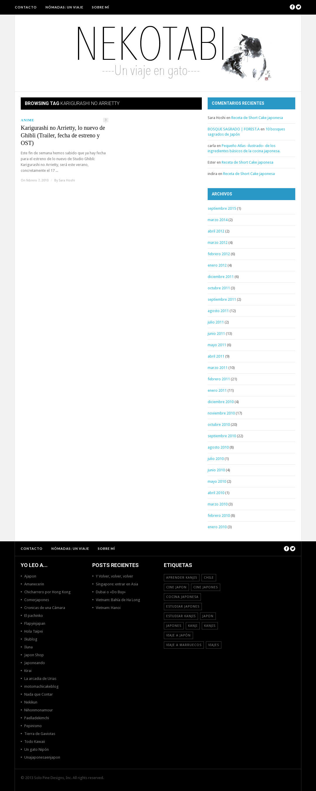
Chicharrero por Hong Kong (47, 592)
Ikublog (30, 639)
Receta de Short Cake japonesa (257, 118)
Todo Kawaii (34, 741)
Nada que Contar (38, 694)
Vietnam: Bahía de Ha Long (118, 600)
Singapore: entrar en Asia (117, 584)
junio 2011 (216, 333)
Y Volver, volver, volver (114, 576)
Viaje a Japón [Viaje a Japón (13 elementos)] (178, 635)
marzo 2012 (218, 242)
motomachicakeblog (41, 686)
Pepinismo (33, 726)
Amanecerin (34, 584)
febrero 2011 (219, 379)
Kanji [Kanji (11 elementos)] (192, 626)
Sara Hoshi (67, 180)
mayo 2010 (217, 481)
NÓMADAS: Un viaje (64, 7)
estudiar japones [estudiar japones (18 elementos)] (182, 606)
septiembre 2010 (222, 436)
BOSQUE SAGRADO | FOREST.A (234, 129)
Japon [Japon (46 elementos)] (207, 616)
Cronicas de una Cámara (44, 608)
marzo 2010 (218, 504)
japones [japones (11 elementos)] (173, 626)
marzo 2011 (218, 367)
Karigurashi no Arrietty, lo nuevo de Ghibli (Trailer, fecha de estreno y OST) (63, 135)
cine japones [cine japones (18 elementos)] (205, 587)
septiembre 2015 (222, 208)
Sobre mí (100, 7)
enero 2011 (217, 390)
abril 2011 (216, 356)
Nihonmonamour (38, 710)
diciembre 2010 (221, 402)
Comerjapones (36, 600)
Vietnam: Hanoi (108, 608)
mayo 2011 (217, 345)
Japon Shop (34, 655)
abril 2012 (216, 231)
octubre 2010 (219, 424)
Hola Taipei (33, 631)
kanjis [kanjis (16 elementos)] (210, 626)
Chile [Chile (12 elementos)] (209, 578)
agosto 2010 (218, 447)
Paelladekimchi (36, 718)
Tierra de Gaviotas (39, 734)
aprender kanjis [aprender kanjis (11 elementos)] (181, 578)
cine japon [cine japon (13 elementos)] (176, 587)
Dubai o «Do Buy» (111, 592)
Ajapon (30, 576)
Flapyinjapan (34, 623)
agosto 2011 (218, 311)
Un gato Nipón (36, 749)
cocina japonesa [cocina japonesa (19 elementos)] (182, 597)
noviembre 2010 (221, 413)
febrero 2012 (219, 254)
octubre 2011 (219, 288)
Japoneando (34, 663)
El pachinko (33, 615)
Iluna (28, 647)
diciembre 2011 (221, 276)
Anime (27, 120)
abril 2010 (216, 493)
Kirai (28, 670)
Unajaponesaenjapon (42, 757)
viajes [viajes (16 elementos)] (213, 645)
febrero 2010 (219, 515)
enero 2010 (217, 527)
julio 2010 (216, 458)
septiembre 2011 (222, 299)
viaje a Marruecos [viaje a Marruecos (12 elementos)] (184, 645)
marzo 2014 (218, 220)
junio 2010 (216, 470)
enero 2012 (217, 265)
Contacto (26, 7)
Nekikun (30, 702)
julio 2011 (216, 322)
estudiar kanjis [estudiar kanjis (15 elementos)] (181, 616)
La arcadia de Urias (40, 678)
